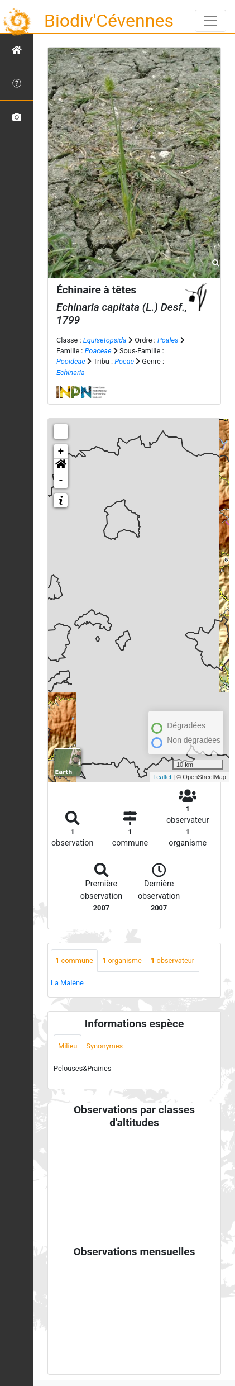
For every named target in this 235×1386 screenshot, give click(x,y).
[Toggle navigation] (210, 21)
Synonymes (104, 1046)
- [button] (61, 480)
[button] (61, 466)
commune (74, 960)
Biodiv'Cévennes (109, 20)
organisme (122, 960)
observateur (172, 960)
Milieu (67, 1046)
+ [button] (61, 451)
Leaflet (162, 776)
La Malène (67, 983)
